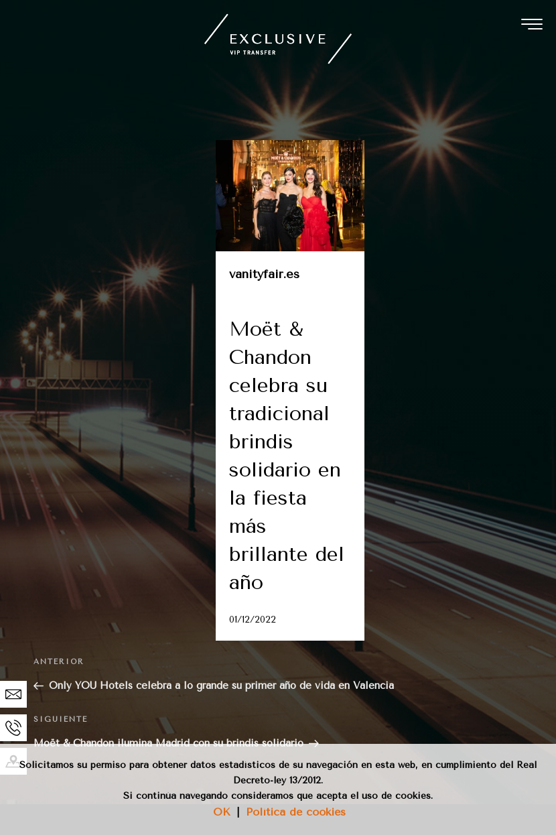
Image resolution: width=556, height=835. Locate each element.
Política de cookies (296, 812)
